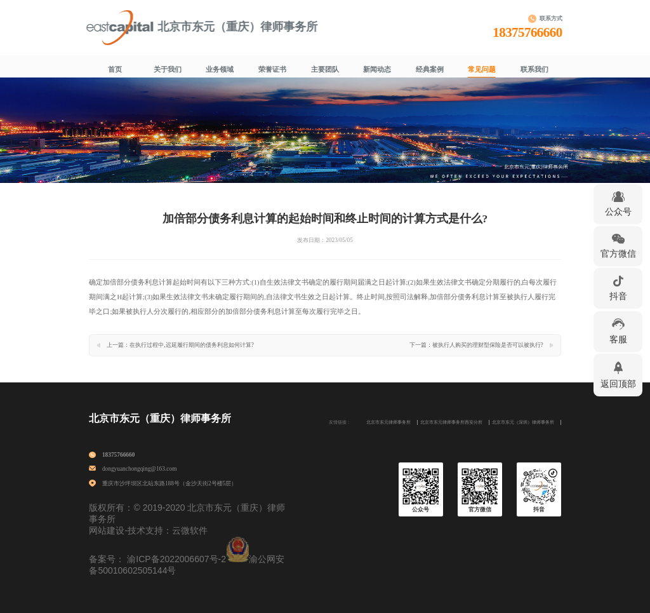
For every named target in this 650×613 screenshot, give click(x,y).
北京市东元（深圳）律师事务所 (523, 422)
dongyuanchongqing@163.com (139, 469)
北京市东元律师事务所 (388, 422)
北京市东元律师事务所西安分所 (451, 422)
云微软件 (190, 530)
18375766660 (529, 32)
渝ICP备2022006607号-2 (176, 559)
